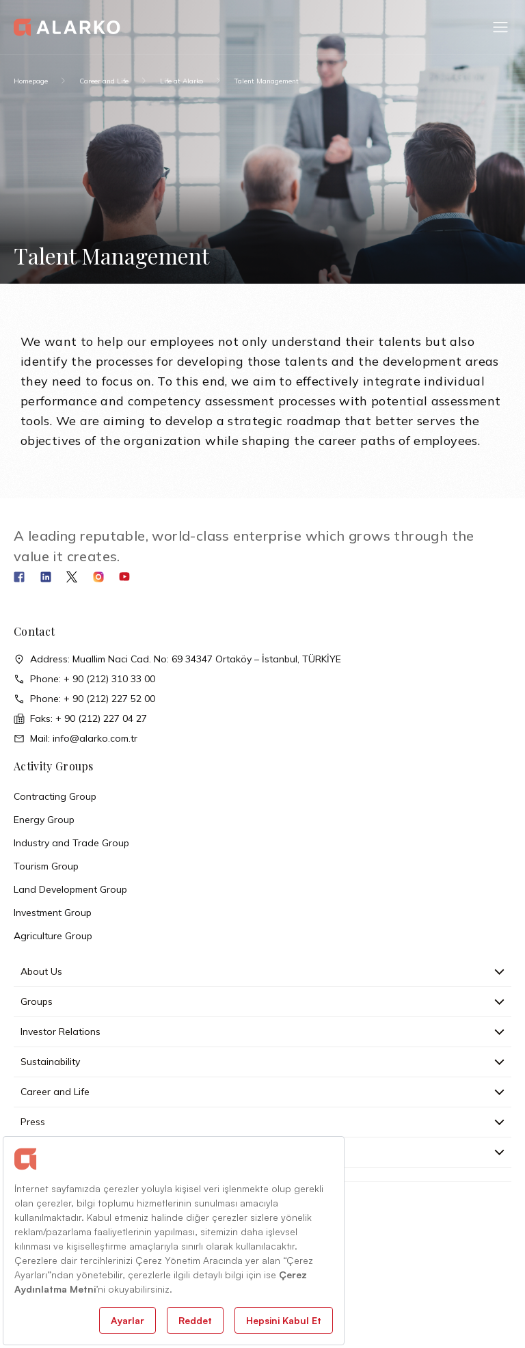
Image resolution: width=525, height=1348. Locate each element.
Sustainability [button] (262, 1061)
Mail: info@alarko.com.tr (75, 738)
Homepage (31, 81)
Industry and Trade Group (71, 843)
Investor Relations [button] (262, 1031)
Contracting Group (55, 796)
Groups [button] (262, 1001)
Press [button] (262, 1122)
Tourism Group (46, 866)
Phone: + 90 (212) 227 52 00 (84, 698)
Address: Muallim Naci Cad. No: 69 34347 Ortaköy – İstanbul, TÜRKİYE (177, 659)
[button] (500, 27)
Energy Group (44, 819)
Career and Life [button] (262, 1092)
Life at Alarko (181, 81)
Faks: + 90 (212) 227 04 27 (80, 718)
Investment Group (53, 912)
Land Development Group (70, 889)
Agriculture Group (53, 936)
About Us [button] (262, 971)
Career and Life (104, 81)
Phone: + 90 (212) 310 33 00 (84, 679)
